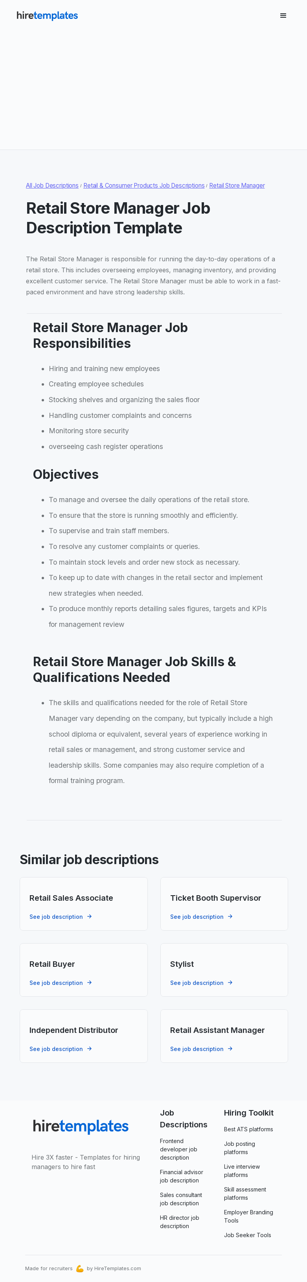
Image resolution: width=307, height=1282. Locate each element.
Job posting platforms (239, 1147)
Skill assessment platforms (245, 1193)
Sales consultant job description (181, 1198)
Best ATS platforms (248, 1129)
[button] (283, 16)
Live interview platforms (242, 1170)
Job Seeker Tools (247, 1235)
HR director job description (179, 1221)
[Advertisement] (153, 87)
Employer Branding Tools (248, 1216)
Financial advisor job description (181, 1176)
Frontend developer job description (178, 1149)
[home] (47, 15)
